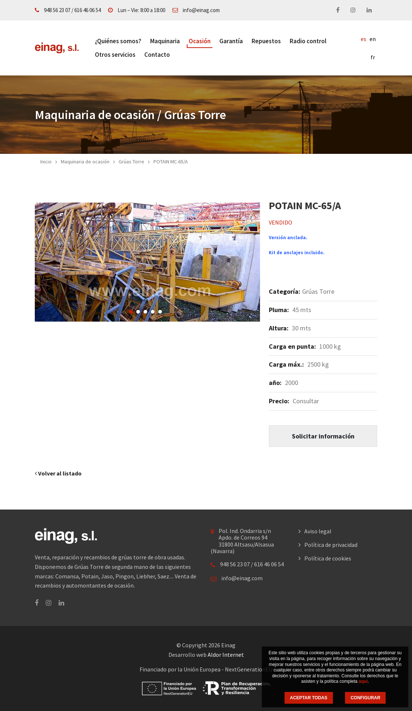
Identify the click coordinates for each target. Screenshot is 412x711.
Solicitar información (323, 436)
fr (373, 57)
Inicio (46, 161)
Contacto (157, 55)
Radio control (308, 41)
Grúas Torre (131, 161)
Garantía (231, 41)
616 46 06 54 (87, 10)
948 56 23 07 (57, 10)
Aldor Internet (226, 654)
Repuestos (266, 41)
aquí (363, 681)
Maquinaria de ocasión (85, 161)
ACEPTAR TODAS (308, 697)
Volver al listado (58, 473)
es (363, 38)
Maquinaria (165, 41)
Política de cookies (327, 558)
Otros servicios (115, 55)
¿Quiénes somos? (118, 41)
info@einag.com (201, 10)
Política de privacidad (330, 544)
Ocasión (200, 41)
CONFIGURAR (365, 697)
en (373, 38)
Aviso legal (317, 531)
